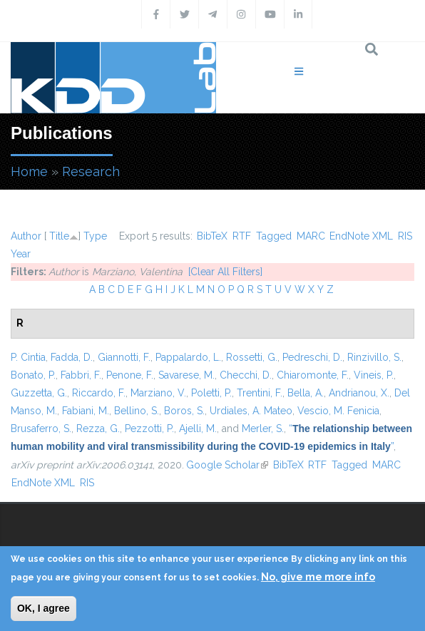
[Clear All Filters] (225, 271)
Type (95, 236)
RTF (241, 236)
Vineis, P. (374, 375)
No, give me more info (318, 577)
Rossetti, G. (251, 357)
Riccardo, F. (99, 393)
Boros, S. (184, 410)
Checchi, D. (246, 375)
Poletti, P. (211, 393)
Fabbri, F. (81, 375)
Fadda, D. (72, 357)
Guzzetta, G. (39, 393)
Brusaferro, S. (41, 428)
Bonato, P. (33, 375)
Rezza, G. (98, 428)
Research (91, 171)
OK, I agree (43, 608)
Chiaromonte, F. (313, 375)
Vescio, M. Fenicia (338, 410)
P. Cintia (28, 357)
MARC (311, 236)
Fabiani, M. (85, 410)
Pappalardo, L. (188, 357)
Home (29, 171)
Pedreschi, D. (312, 357)
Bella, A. (305, 393)
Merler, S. (263, 428)
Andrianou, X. (359, 393)
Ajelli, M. (198, 428)
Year (21, 254)
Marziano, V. (158, 393)
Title (59, 236)
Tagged (274, 236)
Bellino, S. (136, 410)
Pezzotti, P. (149, 428)
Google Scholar (227, 465)
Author (26, 236)
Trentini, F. (259, 393)
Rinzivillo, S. (374, 357)
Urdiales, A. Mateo (251, 410)
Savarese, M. (186, 375)
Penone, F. (129, 375)
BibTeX (212, 236)
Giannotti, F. (124, 357)
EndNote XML (361, 236)
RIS (405, 236)
